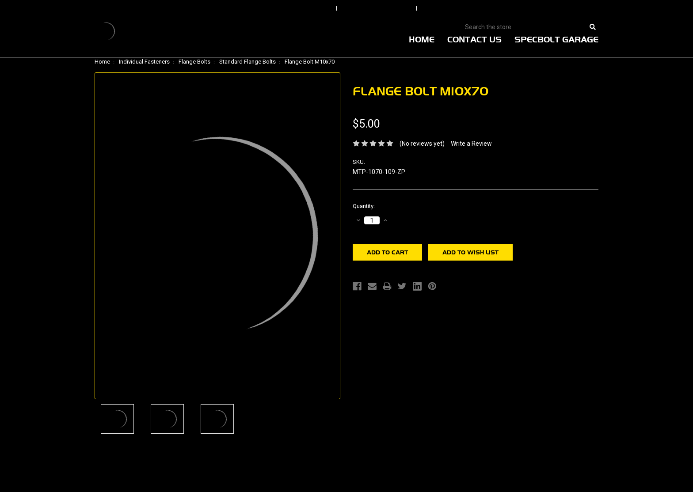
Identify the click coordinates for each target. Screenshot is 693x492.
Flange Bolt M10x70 (310, 61)
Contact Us (474, 39)
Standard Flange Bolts (247, 61)
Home (421, 39)
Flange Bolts (194, 61)
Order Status (377, 8)
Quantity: (364, 206)
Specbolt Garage (556, 39)
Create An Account (465, 8)
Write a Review (471, 143)
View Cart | (541, 8)
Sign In (307, 8)
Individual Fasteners (144, 61)
